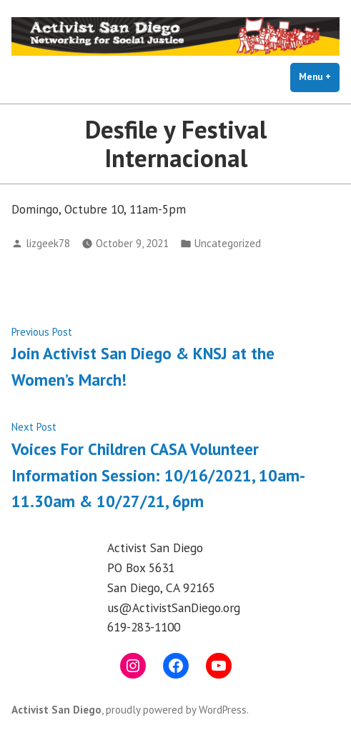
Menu (319, 76)
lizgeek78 (48, 243)
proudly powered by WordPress (176, 709)
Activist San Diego (56, 709)
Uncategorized (227, 243)
